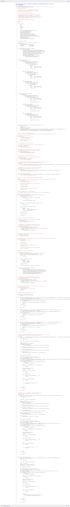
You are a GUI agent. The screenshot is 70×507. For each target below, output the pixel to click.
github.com (25, 3)
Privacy (7, 505)
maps (50, 3)
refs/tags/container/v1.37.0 (43, 3)
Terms (9, 505)
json (68, 505)
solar (52, 3)
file (31, 6)
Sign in (68, 1)
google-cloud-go (35, 3)
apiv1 (17, 4)
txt (66, 505)
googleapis (30, 3)
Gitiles (5, 505)
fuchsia (17, 3)
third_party (21, 3)
